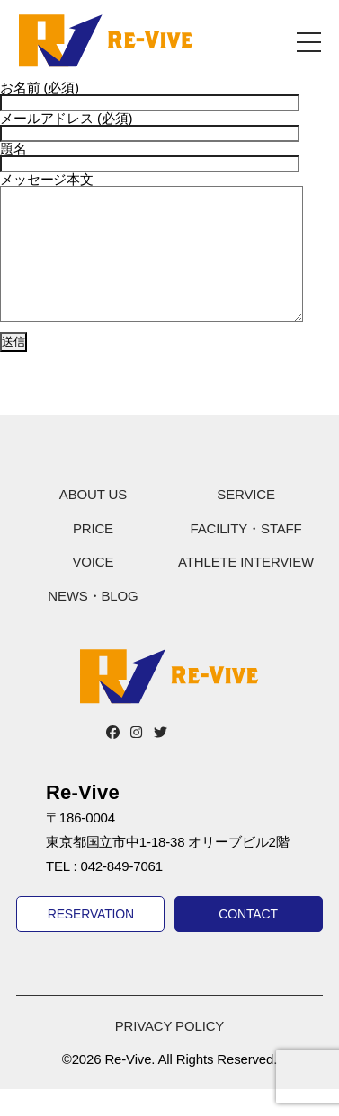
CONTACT (248, 941)
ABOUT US (93, 521)
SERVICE (245, 521)
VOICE (92, 588)
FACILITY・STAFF (245, 555)
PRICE (93, 555)
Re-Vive (105, 40)
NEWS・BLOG (93, 622)
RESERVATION (91, 941)
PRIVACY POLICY (169, 1052)
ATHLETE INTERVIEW (246, 588)
